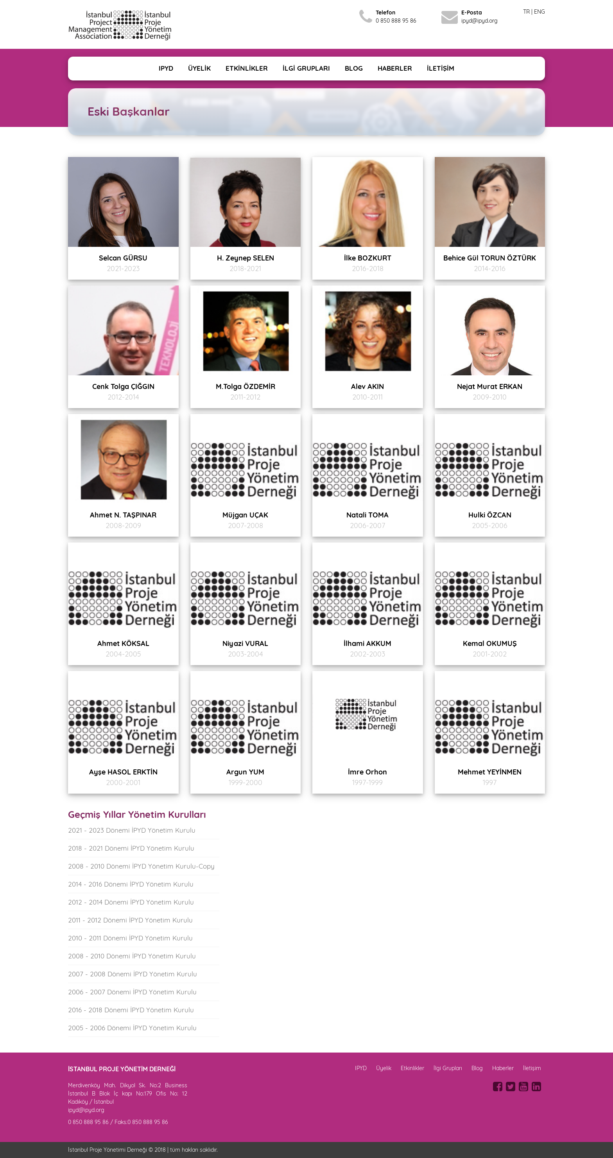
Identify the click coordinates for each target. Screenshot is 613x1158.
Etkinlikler (412, 1068)
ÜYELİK (199, 68)
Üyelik (383, 1068)
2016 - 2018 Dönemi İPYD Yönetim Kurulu (131, 1010)
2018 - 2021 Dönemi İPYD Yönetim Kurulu (131, 848)
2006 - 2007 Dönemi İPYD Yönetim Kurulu (132, 992)
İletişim (532, 1068)
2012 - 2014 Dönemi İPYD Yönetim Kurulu (131, 902)
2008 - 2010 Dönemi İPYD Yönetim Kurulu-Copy (141, 866)
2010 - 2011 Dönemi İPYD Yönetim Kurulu (130, 938)
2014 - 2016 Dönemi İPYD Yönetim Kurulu (131, 884)
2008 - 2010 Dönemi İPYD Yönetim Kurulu (132, 956)
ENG (539, 11)
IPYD (166, 68)
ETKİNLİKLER (247, 68)
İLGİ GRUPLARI (306, 68)
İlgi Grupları (448, 1068)
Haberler (503, 1068)
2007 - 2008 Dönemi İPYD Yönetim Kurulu (132, 974)
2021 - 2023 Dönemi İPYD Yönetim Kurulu (131, 830)
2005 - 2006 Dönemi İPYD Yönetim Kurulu (132, 1028)
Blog (477, 1068)
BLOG (354, 68)
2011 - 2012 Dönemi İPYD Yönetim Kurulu (130, 920)
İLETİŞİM (440, 68)
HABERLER (395, 68)
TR (526, 11)
